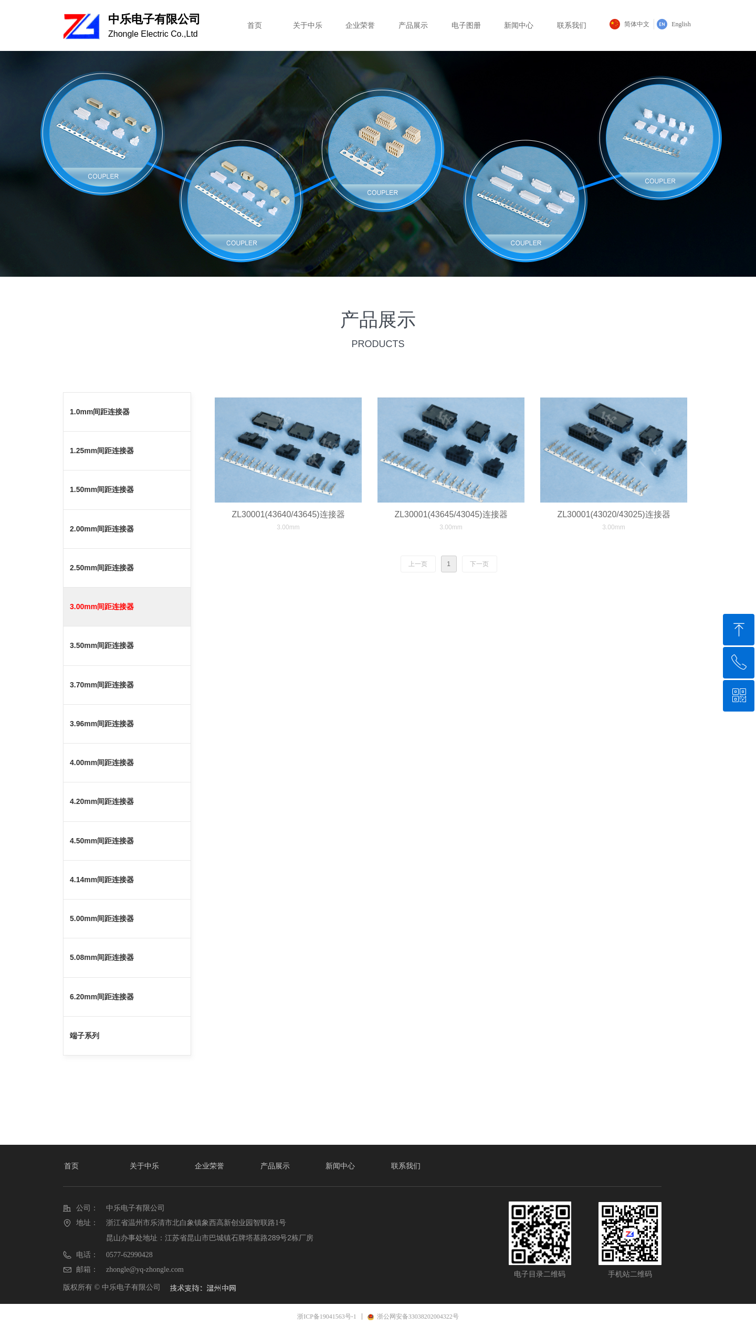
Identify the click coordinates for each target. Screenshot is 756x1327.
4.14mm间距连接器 (102, 879)
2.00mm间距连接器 (102, 529)
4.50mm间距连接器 (102, 841)
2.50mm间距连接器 (102, 567)
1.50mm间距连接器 (102, 489)
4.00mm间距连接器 (102, 762)
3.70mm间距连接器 (102, 685)
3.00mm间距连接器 (102, 606)
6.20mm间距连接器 (102, 996)
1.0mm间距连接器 (100, 411)
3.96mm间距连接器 (102, 723)
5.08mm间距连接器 (102, 957)
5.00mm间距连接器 (102, 918)
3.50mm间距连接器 (102, 645)
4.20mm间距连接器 (102, 801)
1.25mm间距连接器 (102, 450)
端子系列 (84, 1035)
